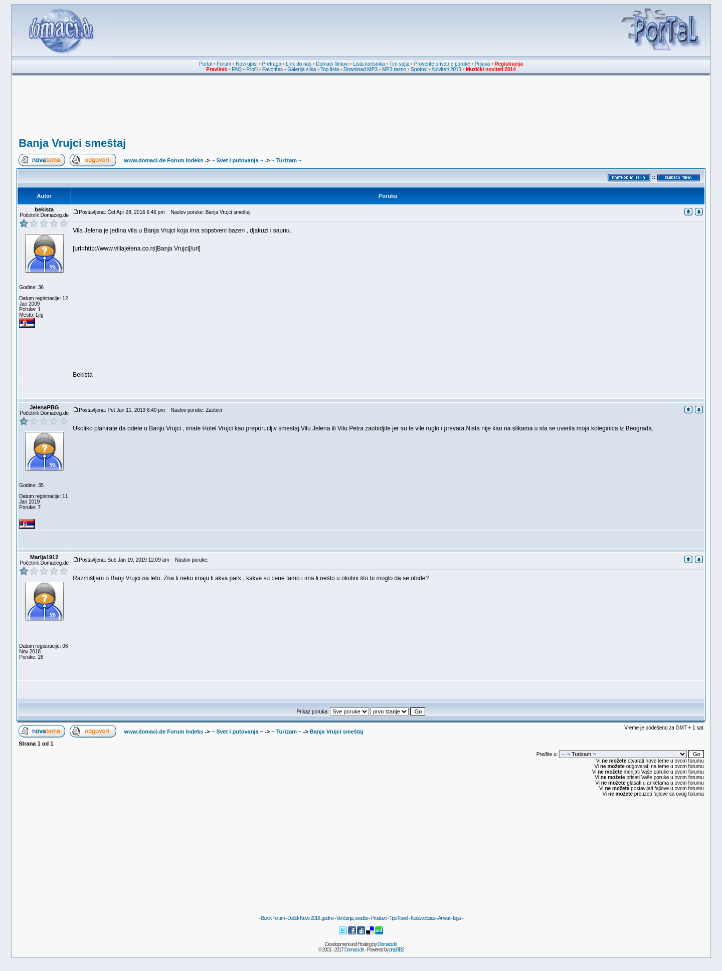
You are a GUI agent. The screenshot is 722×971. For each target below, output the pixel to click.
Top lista (329, 69)
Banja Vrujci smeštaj (72, 143)
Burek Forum (272, 918)
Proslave (379, 918)
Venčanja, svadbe (352, 918)
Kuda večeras (423, 918)
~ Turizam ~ (286, 160)
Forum (224, 64)
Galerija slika (301, 69)
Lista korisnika (369, 64)
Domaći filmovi (332, 64)
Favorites (272, 69)
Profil (252, 69)
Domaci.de (387, 944)
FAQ (237, 69)
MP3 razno (394, 69)
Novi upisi (246, 64)
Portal (205, 64)
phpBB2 (396, 949)
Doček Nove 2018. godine (310, 918)
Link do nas (298, 64)
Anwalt (444, 918)
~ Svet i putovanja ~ (237, 160)
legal (457, 918)
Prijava (482, 64)
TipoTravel (399, 918)
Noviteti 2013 (446, 69)
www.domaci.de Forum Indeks (164, 160)
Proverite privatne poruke (442, 64)
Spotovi (419, 69)
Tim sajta (400, 64)
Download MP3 (360, 69)
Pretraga (271, 64)
